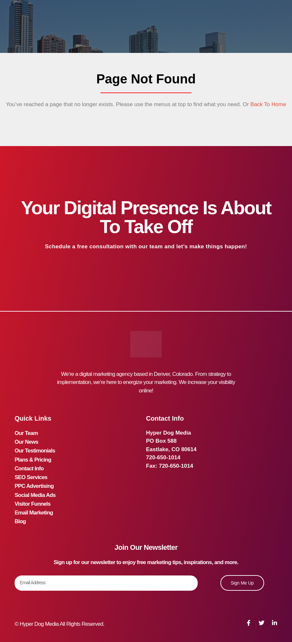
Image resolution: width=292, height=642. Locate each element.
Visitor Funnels (33, 499)
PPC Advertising (34, 482)
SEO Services (31, 474)
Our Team (26, 433)
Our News (26, 441)
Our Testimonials (35, 449)
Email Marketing (34, 507)
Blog (20, 515)
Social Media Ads (35, 491)
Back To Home (267, 104)
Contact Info (29, 466)
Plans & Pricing (33, 457)
